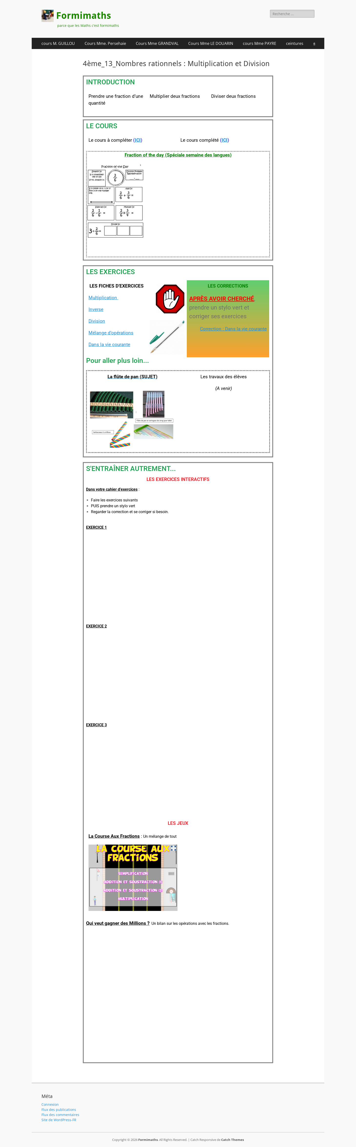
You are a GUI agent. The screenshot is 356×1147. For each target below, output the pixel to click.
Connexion (50, 1104)
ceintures (294, 43)
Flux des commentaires (60, 1114)
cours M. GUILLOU (58, 43)
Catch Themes (232, 1139)
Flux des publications (58, 1109)
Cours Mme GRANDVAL (157, 43)
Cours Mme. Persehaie (105, 43)
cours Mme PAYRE (259, 43)
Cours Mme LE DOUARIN (210, 43)
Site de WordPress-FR (58, 1119)
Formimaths (83, 15)
